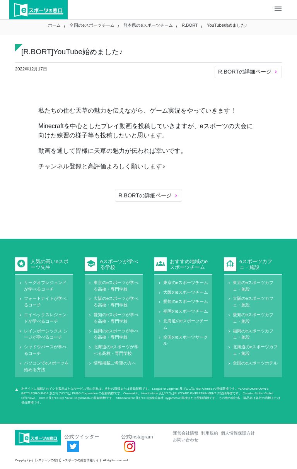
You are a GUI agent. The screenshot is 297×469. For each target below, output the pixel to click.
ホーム (54, 25)
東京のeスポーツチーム (185, 282)
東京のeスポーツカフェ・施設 (253, 285)
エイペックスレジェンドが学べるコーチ (45, 318)
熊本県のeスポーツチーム (147, 25)
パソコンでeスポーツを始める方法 (46, 366)
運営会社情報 (185, 433)
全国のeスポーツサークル (185, 340)
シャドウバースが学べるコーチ (45, 350)
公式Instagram (137, 443)
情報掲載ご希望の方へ (115, 363)
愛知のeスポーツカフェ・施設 (253, 318)
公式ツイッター (81, 443)
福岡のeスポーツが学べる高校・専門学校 (116, 334)
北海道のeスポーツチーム (185, 324)
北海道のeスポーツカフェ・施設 (255, 350)
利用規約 (209, 433)
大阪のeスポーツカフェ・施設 (253, 301)
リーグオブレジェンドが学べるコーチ (45, 285)
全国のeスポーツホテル (255, 363)
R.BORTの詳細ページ (248, 71)
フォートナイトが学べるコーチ (45, 301)
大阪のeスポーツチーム (185, 292)
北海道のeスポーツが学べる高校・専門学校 (116, 350)
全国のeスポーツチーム (92, 25)
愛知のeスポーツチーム (185, 301)
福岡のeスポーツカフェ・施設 (253, 334)
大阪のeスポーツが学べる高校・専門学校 (116, 301)
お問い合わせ (185, 439)
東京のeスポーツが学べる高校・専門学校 (116, 285)
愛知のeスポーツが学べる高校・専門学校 (116, 318)
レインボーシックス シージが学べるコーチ (46, 334)
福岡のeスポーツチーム (185, 311)
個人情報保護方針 (238, 433)
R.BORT (190, 25)
